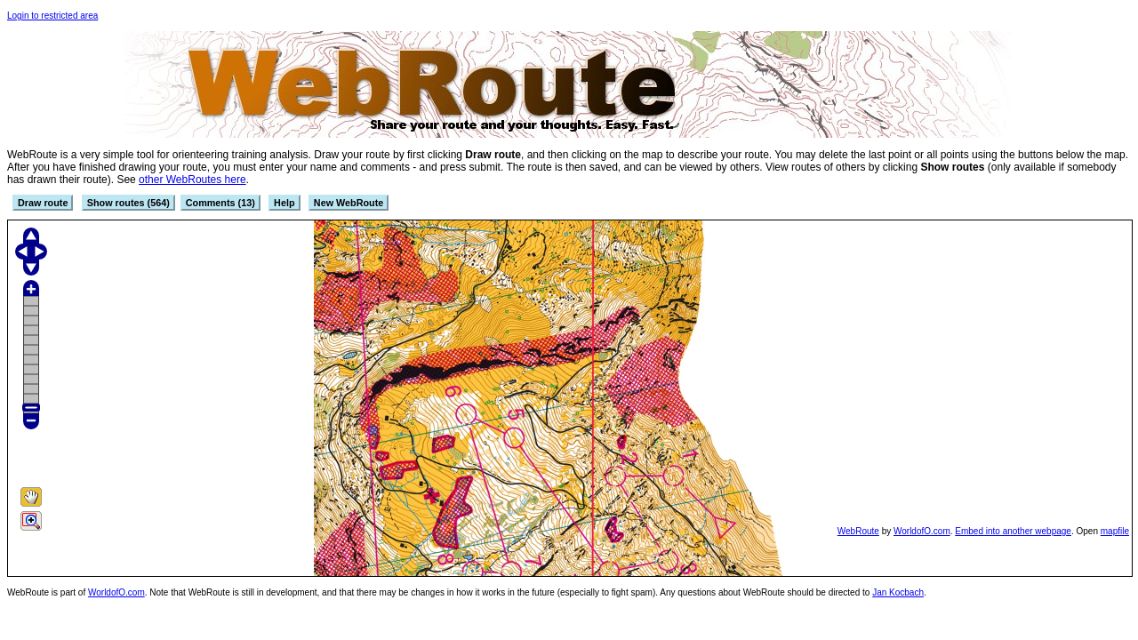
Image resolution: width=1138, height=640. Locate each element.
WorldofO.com (922, 531)
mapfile (1115, 531)
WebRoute (858, 531)
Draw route (43, 202)
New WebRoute (348, 202)
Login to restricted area (52, 15)
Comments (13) (220, 202)
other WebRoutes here (192, 179)
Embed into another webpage (1013, 531)
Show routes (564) (128, 202)
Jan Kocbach (898, 592)
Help (284, 202)
